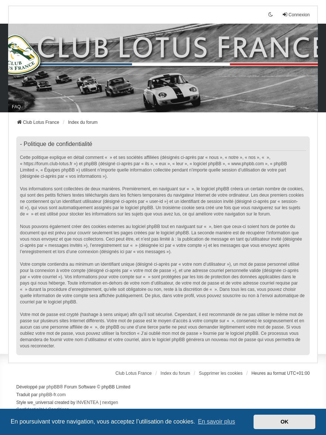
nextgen (110, 402)
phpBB (53, 387)
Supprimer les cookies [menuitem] (220, 373)
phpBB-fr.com (52, 394)
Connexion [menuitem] (296, 14)
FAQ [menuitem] (16, 106)
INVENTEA (88, 402)
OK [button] (285, 422)
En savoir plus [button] (216, 421)
